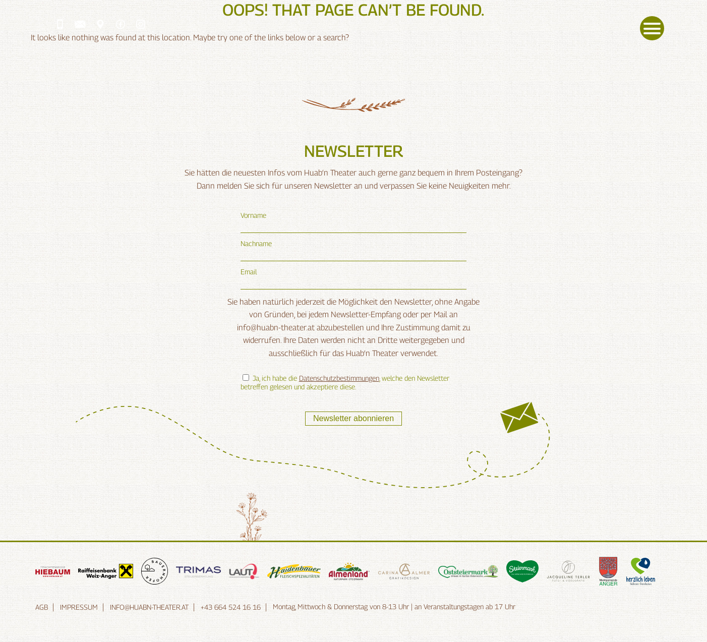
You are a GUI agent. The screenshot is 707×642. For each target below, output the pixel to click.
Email (249, 271)
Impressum (79, 607)
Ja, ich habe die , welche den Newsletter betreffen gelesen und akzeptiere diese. (345, 382)
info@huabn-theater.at (149, 607)
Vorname (253, 215)
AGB (41, 607)
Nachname (256, 243)
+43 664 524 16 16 (231, 607)
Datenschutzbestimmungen (339, 378)
